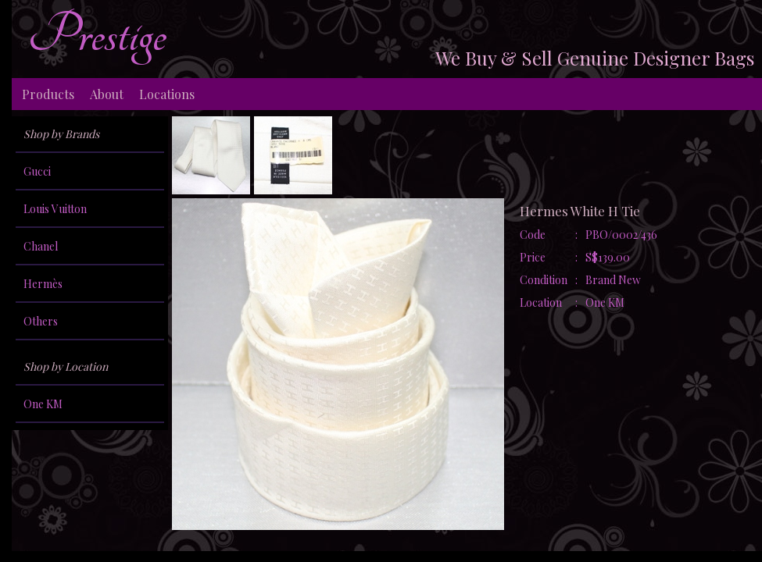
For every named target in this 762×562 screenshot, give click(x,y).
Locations (167, 94)
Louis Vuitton (55, 208)
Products (48, 94)
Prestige (96, 35)
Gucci (37, 171)
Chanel (40, 246)
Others (40, 321)
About (106, 94)
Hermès (43, 283)
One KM (43, 404)
